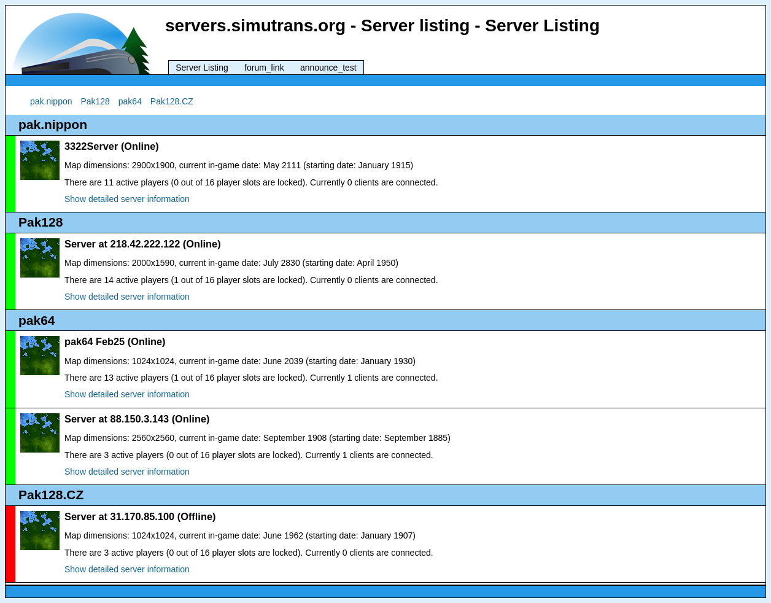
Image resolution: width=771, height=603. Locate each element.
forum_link (264, 67)
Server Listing (202, 67)
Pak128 (94, 101)
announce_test (328, 67)
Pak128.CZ (171, 101)
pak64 (130, 101)
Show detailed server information (127, 199)
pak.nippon (51, 101)
